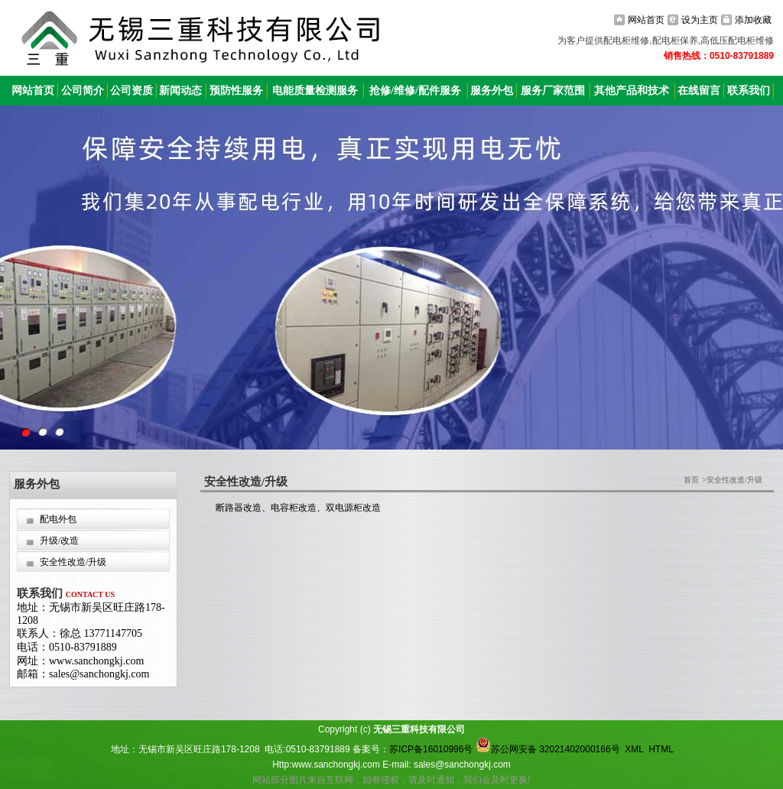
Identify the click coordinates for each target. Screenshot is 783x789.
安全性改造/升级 (73, 562)
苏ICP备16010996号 (431, 749)
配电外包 (58, 519)
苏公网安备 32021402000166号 (548, 749)
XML (634, 749)
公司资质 (131, 90)
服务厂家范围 (553, 90)
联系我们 (748, 90)
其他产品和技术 (631, 90)
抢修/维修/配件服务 (415, 90)
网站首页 (646, 20)
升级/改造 (59, 540)
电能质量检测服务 (315, 90)
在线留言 (698, 90)
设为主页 (699, 20)
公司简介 (82, 90)
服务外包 (491, 90)
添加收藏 (753, 20)
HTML (660, 749)
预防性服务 (236, 90)
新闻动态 (180, 90)
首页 (691, 480)
